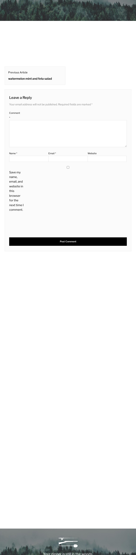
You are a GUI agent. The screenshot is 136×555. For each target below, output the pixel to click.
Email (52, 153)
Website (92, 153)
